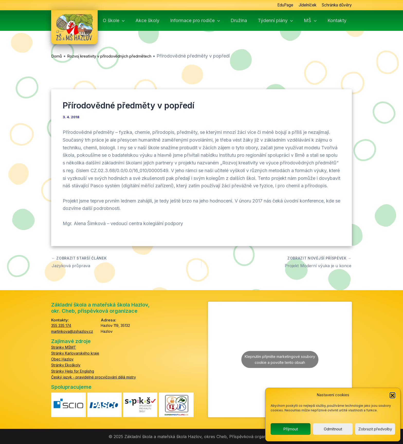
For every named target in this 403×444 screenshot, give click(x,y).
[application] (133, 20)
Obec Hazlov (62, 359)
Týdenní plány (282, 20)
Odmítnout (333, 429)
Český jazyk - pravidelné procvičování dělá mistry (93, 377)
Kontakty (342, 20)
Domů (56, 56)
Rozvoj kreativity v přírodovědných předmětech (109, 56)
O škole (125, 20)
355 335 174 (61, 325)
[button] (392, 395)
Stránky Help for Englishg (72, 371)
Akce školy (158, 20)
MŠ (316, 20)
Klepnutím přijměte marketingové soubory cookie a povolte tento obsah (280, 359)
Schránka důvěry (335, 5)
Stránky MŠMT (63, 347)
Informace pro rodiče (204, 20)
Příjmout (290, 429)
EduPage (279, 5)
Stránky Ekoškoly (65, 365)
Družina (247, 20)
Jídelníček (303, 5)
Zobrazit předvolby (375, 429)
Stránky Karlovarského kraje (75, 353)
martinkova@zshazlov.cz (72, 331)
